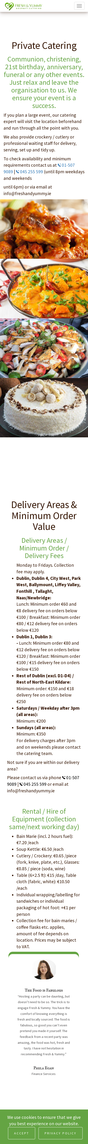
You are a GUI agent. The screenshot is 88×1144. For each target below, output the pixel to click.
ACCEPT (21, 1133)
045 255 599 (30, 171)
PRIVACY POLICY (61, 1133)
